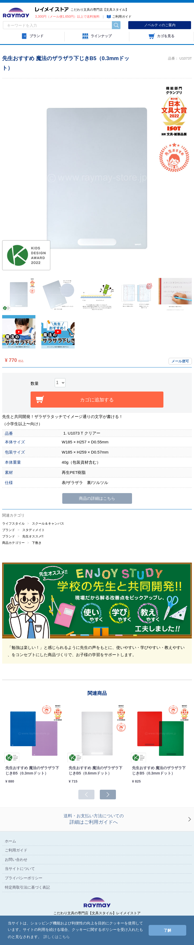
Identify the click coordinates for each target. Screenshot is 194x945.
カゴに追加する (97, 399)
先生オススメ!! (32, 536)
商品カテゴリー (13, 543)
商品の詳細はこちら (97, 498)
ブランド (8, 530)
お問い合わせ (16, 859)
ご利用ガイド (16, 850)
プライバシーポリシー (23, 878)
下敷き (37, 543)
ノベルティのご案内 (159, 25)
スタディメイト (33, 530)
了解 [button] (167, 930)
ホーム (10, 841)
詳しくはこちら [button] (56, 937)
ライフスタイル (13, 523)
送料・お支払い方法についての (93, 820)
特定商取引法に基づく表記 (27, 887)
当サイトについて (20, 869)
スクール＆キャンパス (48, 523)
